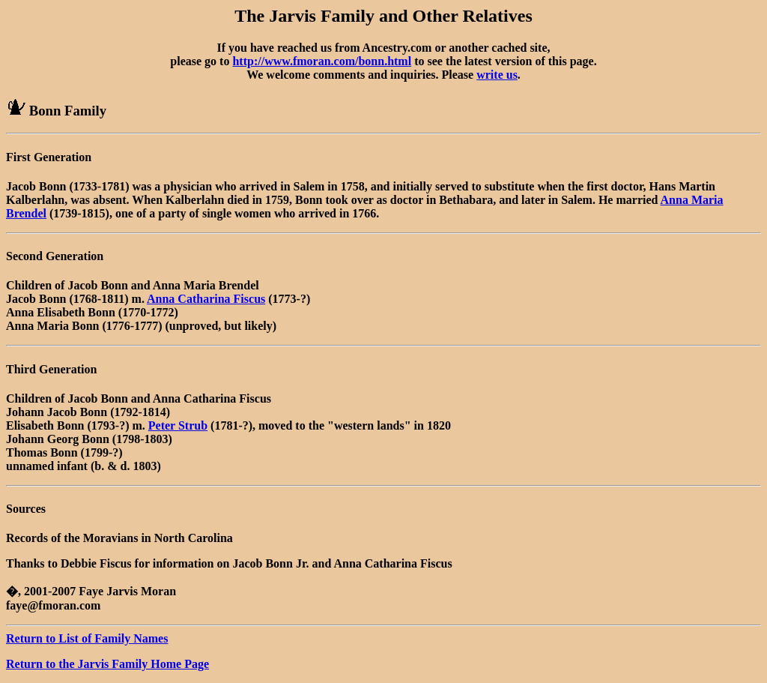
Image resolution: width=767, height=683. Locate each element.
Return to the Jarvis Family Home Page (107, 664)
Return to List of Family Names (87, 638)
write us (497, 74)
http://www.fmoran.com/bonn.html (321, 61)
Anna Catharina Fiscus (206, 298)
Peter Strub (177, 425)
